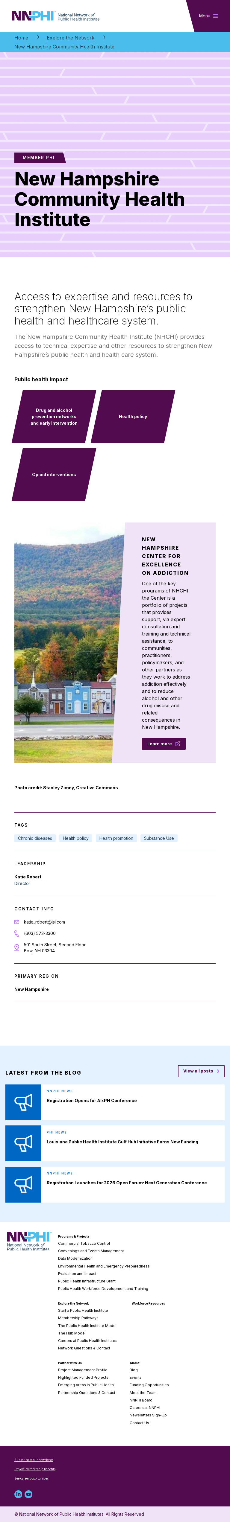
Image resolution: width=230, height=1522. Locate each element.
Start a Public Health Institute (83, 1310)
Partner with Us (70, 1363)
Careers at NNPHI (145, 1407)
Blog (134, 1370)
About (135, 1363)
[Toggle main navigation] (208, 16)
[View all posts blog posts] (201, 1071)
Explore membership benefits (34, 1469)
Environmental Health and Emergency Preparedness (104, 1266)
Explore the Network (70, 38)
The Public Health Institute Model (87, 1325)
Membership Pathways (78, 1318)
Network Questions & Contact (84, 1348)
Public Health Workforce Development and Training (103, 1288)
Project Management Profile (83, 1370)
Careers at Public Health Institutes (87, 1340)
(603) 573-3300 (40, 933)
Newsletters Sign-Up (148, 1415)
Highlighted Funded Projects (83, 1377)
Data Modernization (75, 1258)
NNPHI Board (141, 1400)
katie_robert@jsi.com (44, 921)
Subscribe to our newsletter (33, 1460)
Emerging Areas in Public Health (86, 1385)
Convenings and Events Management (91, 1251)
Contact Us (139, 1423)
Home (21, 38)
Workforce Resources (148, 1303)
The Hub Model (72, 1333)
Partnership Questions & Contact (86, 1392)
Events (136, 1377)
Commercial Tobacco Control (84, 1243)
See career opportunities (31, 1478)
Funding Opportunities (149, 1385)
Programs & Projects (74, 1236)
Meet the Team (143, 1392)
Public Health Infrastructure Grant (87, 1281)
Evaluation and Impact (77, 1273)
